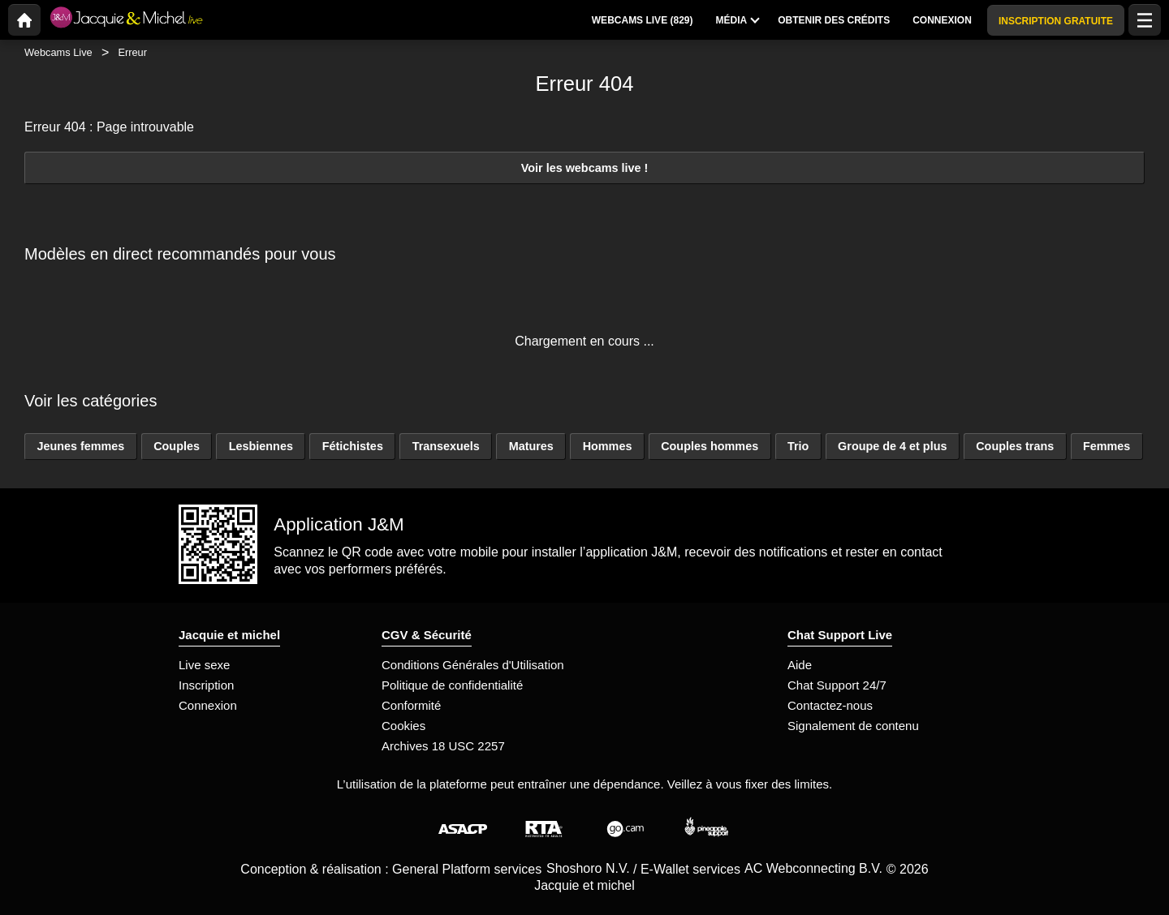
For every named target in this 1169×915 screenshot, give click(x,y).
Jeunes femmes (80, 446)
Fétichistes (352, 446)
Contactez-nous (830, 705)
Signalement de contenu (853, 725)
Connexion (208, 705)
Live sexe (204, 665)
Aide (799, 665)
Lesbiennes (261, 446)
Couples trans (1015, 446)
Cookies (403, 725)
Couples (176, 446)
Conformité (411, 705)
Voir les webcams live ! (585, 167)
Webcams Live (58, 52)
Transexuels (446, 446)
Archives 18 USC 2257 (443, 746)
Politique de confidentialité (452, 685)
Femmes (1106, 446)
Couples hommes (709, 446)
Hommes (607, 446)
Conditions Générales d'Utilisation (473, 665)
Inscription (206, 685)
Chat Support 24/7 (836, 685)
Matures (531, 446)
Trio (798, 446)
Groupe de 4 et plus (892, 446)
